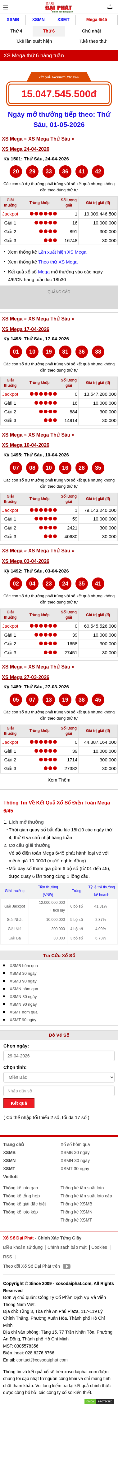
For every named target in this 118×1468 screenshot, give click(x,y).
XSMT (63, 19)
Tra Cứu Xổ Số (59, 955)
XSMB (13, 19)
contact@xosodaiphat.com (42, 1359)
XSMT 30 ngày (75, 1168)
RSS (7, 1256)
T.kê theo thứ (92, 41)
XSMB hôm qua (24, 965)
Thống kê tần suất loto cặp (86, 1195)
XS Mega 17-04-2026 (25, 329)
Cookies (99, 1247)
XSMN (38, 19)
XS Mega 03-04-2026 (25, 561)
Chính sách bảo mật (67, 1247)
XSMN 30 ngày (23, 996)
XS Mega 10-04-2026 (25, 445)
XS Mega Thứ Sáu (49, 139)
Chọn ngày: (16, 1045)
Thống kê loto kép (20, 1211)
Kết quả (19, 1103)
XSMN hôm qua (24, 989)
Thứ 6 (49, 30)
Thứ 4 (16, 30)
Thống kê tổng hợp (21, 1195)
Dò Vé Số (59, 1035)
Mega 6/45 (96, 19)
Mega (44, 271)
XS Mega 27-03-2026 (25, 677)
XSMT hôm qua (24, 1012)
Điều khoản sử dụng (23, 1247)
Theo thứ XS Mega (58, 261)
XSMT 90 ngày (23, 1019)
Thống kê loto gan (20, 1187)
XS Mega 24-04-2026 (25, 149)
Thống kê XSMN (77, 1211)
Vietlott (10, 1176)
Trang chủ (13, 1144)
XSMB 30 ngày (23, 973)
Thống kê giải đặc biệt (24, 1203)
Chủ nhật (91, 30)
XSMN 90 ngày (23, 1004)
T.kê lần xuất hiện (34, 41)
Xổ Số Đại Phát (18, 1237)
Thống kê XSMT (76, 1220)
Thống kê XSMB (76, 1203)
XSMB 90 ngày (23, 981)
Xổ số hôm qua (75, 1144)
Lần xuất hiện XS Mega (62, 252)
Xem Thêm (59, 779)
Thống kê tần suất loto (82, 1187)
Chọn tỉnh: (15, 1067)
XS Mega (12, 139)
